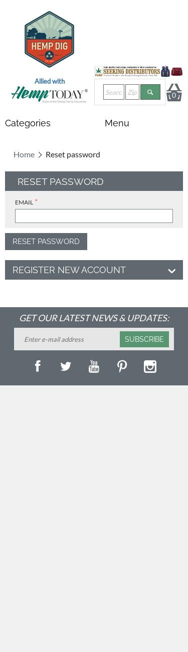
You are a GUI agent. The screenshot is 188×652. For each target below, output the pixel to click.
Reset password (46, 241)
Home (24, 154)
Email (24, 202)
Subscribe (144, 339)
